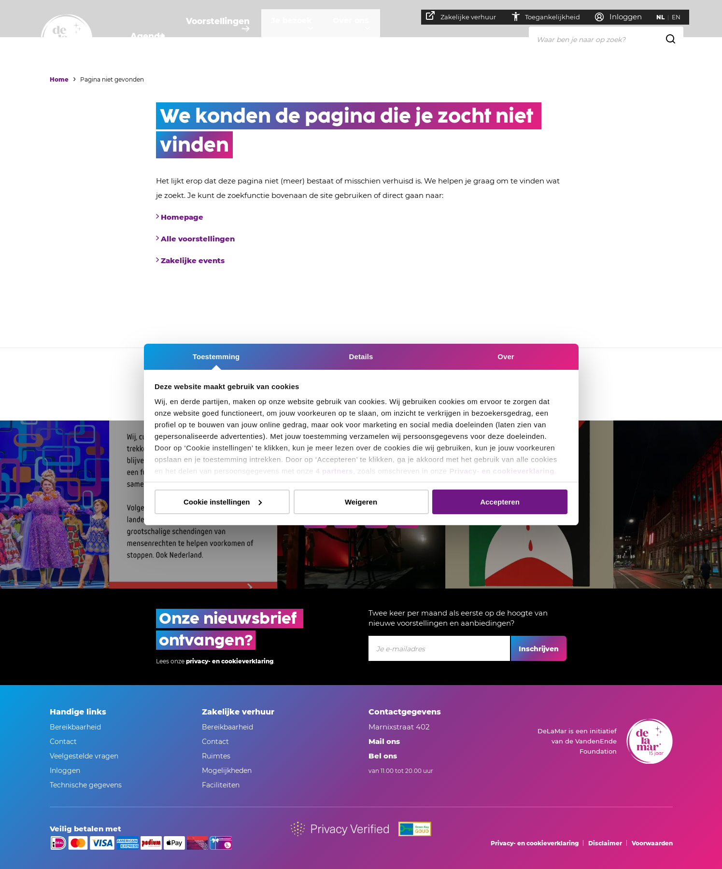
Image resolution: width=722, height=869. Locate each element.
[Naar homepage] (67, 40)
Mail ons (384, 741)
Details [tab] (361, 356)
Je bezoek (301, 36)
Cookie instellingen (223, 502)
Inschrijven (539, 649)
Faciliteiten (221, 785)
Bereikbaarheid (75, 727)
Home (59, 79)
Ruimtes (216, 756)
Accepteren (500, 502)
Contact (63, 741)
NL (665, 17)
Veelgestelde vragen (84, 756)
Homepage (182, 217)
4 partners (334, 471)
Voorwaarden (652, 843)
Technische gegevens (86, 785)
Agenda (146, 36)
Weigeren (361, 502)
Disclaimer (605, 843)
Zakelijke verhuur (466, 16)
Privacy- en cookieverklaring (501, 471)
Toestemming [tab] (216, 356)
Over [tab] (505, 356)
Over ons (369, 36)
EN (681, 17)
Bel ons (382, 755)
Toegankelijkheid (550, 16)
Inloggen (65, 770)
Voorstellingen (221, 36)
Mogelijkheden (227, 770)
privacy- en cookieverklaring (229, 661)
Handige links (78, 711)
